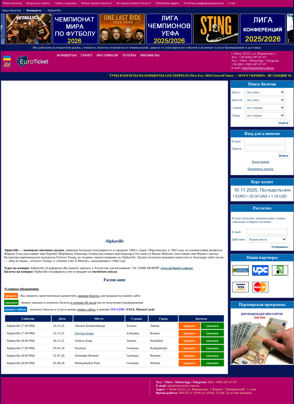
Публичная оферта (167, 3)
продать (190, 325)
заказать (212, 325)
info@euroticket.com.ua (258, 67)
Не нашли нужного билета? (133, 3)
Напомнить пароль (260, 168)
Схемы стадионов (65, 3)
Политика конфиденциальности (204, 3)
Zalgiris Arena (84, 333)
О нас (232, 3)
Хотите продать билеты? (96, 3)
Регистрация (260, 161)
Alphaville (54, 10)
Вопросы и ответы (37, 3)
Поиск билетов (12, 3)
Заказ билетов (11, 10)
